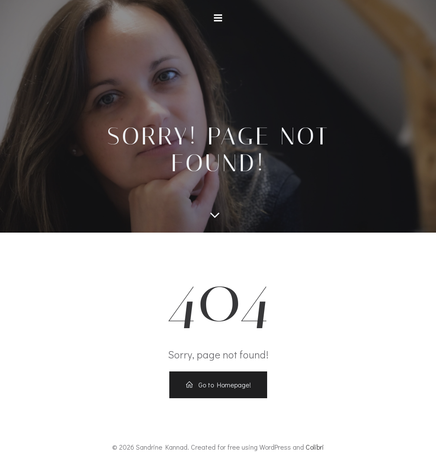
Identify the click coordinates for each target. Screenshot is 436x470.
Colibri (315, 446)
